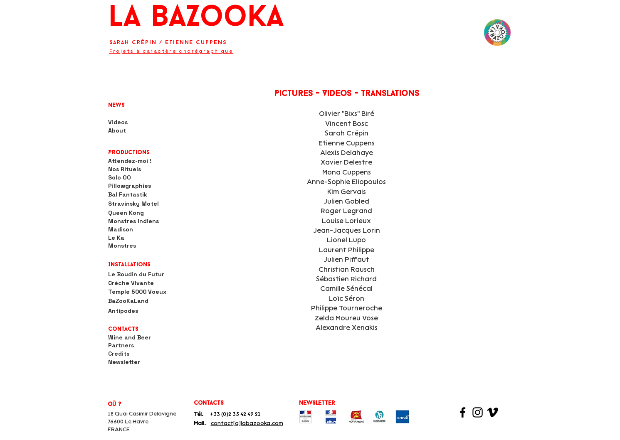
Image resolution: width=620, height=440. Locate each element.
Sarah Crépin (133, 42)
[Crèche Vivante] (137, 283)
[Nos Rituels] (124, 169)
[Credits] (118, 354)
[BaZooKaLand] (128, 301)
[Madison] (120, 230)
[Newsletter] (124, 362)
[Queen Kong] (126, 213)
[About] (117, 131)
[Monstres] (122, 246)
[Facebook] (462, 412)
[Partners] (121, 346)
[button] (130, 152)
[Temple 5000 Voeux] (137, 292)
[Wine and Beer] (129, 338)
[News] (124, 105)
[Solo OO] (119, 178)
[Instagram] (477, 412)
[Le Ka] (116, 238)
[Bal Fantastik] (127, 195)
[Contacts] (124, 329)
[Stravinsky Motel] (133, 204)
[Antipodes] (123, 311)
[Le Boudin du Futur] (144, 274)
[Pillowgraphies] (130, 186)
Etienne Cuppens (196, 42)
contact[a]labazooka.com (247, 423)
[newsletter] (318, 403)
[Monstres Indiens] (134, 221)
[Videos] (118, 122)
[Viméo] (492, 412)
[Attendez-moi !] (130, 161)
